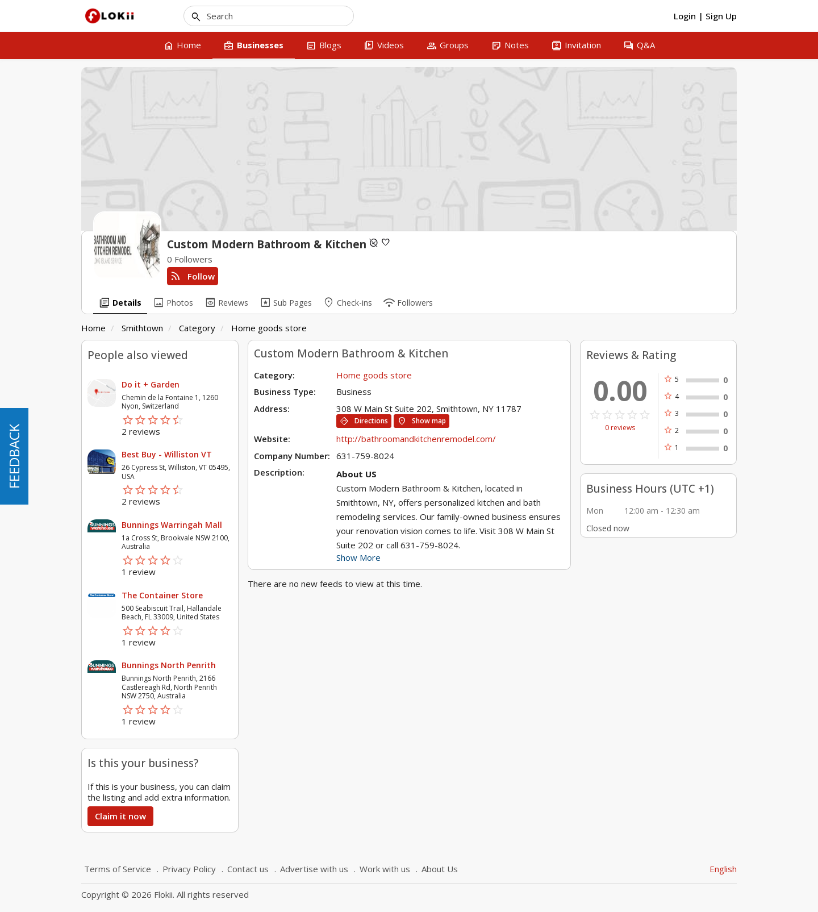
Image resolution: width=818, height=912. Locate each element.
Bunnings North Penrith (169, 665)
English (723, 868)
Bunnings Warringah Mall (172, 524)
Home (93, 328)
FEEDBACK (14, 456)
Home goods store (269, 328)
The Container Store (162, 595)
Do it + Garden (151, 384)
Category (197, 328)
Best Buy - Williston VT (167, 454)
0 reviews (620, 427)
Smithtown (142, 328)
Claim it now (120, 816)
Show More (358, 557)
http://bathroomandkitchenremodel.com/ (416, 438)
